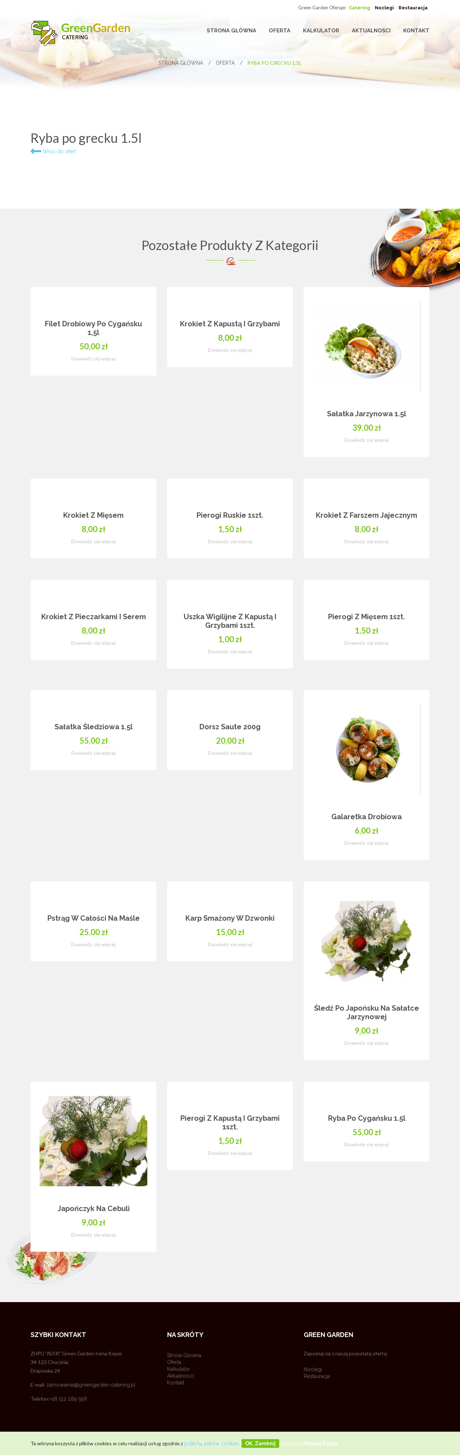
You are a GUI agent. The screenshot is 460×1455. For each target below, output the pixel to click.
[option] (230, 780)
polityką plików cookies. (212, 1443)
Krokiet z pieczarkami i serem (93, 616)
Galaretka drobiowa (366, 816)
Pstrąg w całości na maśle (93, 918)
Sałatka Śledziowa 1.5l (94, 726)
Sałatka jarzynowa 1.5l (366, 413)
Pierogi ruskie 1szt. (230, 515)
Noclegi (384, 7)
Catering (359, 7)
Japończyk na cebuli (94, 1208)
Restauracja (413, 7)
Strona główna (231, 30)
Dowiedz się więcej (93, 358)
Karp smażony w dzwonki (230, 918)
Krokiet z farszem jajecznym (366, 515)
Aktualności (371, 30)
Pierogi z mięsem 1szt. (366, 616)
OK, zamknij (260, 1443)
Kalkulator (321, 30)
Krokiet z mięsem (93, 515)
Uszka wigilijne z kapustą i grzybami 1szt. (230, 621)
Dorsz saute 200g (230, 726)
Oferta (279, 30)
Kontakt (416, 30)
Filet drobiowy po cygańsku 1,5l (93, 328)
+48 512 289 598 (68, 1399)
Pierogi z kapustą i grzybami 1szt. (230, 1122)
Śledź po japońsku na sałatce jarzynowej (366, 1012)
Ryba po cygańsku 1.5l (366, 1118)
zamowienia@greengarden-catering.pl (90, 1385)
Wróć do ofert (53, 151)
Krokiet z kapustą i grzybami (230, 323)
